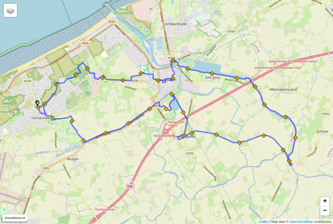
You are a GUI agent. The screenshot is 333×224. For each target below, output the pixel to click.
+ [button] (325, 201)
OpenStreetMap (301, 221)
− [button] (325, 211)
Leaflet (263, 221)
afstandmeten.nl (15, 217)
